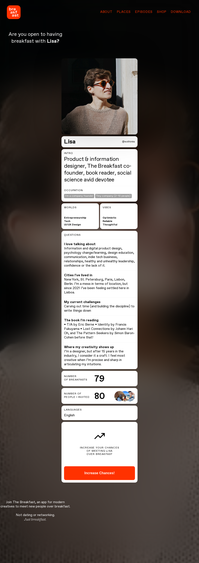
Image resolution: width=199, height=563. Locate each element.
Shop (161, 12)
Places (124, 12)
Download (181, 12)
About (106, 12)
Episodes (144, 12)
